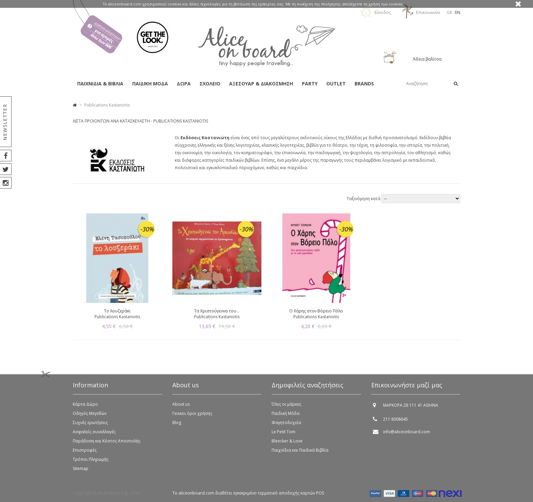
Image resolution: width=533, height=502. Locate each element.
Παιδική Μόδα (285, 413)
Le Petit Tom (283, 432)
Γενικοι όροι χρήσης (192, 413)
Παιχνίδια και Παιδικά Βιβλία (300, 450)
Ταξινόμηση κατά (364, 198)
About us (181, 404)
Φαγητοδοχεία (286, 422)
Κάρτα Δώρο (85, 404)
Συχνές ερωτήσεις (90, 422)
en (457, 12)
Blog (176, 422)
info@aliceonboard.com (406, 432)
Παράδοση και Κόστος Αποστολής (106, 441)
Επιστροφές (85, 450)
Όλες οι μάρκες (286, 404)
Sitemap (80, 468)
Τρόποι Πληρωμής (90, 459)
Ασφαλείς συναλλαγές (94, 432)
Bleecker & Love (287, 441)
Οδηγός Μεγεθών (89, 413)
